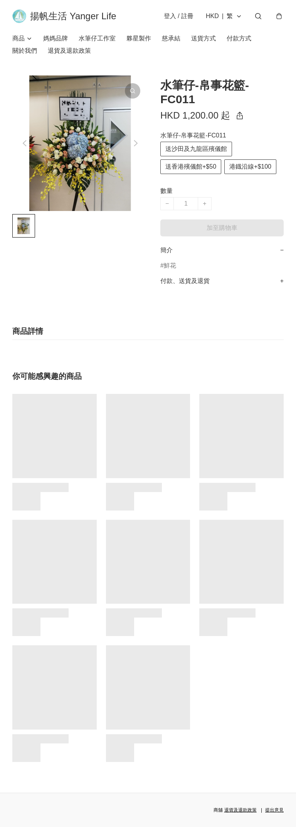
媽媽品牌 (55, 38)
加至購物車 (222, 227)
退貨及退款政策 (69, 50)
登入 (178, 16)
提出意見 (274, 810)
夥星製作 (138, 38)
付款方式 (239, 38)
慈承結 (171, 38)
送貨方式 (203, 38)
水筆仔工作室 (97, 38)
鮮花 (170, 265)
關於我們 (24, 50)
